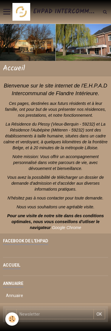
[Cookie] (12, 319)
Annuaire (14, 295)
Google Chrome (66, 227)
